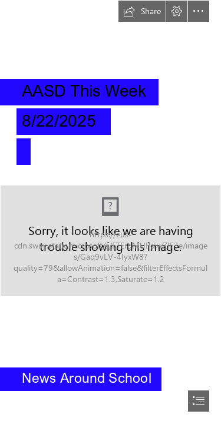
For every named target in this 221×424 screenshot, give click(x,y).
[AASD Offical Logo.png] (110, 241)
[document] (110, 212)
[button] (142, 11)
